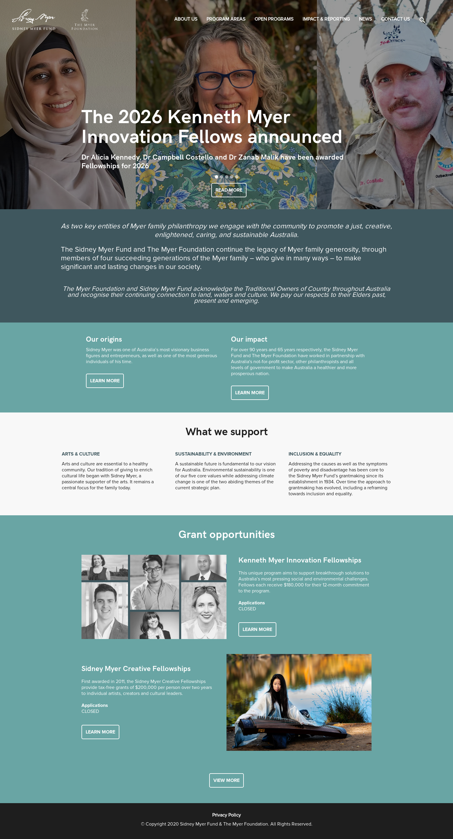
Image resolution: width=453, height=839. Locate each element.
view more (226, 780)
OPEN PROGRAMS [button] (274, 19)
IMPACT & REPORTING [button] (326, 19)
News (365, 19)
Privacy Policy (226, 815)
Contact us (395, 19)
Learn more (105, 381)
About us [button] (185, 19)
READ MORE (228, 190)
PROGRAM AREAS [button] (226, 19)
